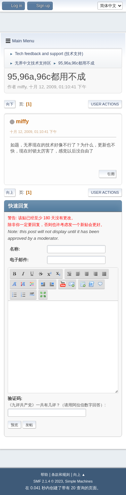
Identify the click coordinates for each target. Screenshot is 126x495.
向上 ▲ (79, 475)
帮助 (44, 475)
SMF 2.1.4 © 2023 (48, 481)
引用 (107, 174)
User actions (105, 104)
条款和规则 (60, 475)
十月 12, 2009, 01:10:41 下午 (33, 132)
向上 (9, 192)
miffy (22, 121)
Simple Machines (79, 481)
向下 (9, 104)
